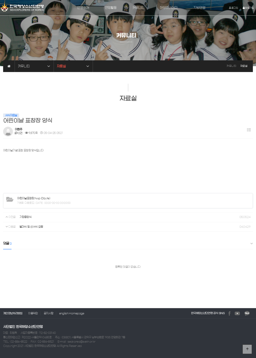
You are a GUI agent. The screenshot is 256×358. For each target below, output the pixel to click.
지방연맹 (199, 7)
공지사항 (48, 313)
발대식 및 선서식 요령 (31, 226)
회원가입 (248, 8)
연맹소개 (83, 7)
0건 (18, 133)
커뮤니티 (138, 7)
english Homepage (71, 313)
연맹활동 (111, 7)
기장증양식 (26, 217)
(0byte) (33, 198)
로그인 (233, 8)
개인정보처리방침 (12, 313)
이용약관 (33, 313)
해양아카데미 (169, 7)
